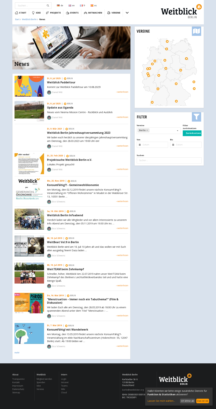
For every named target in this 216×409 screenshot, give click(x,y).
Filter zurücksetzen (189, 127)
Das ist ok (202, 400)
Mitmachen (93, 13)
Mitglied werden (44, 379)
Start (20, 13)
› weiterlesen (122, 91)
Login (63, 379)
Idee (36, 13)
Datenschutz (18, 389)
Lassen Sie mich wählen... (161, 400)
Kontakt (16, 382)
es (94, 5)
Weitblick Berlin (29, 19)
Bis (171, 139)
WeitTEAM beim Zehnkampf (65, 269)
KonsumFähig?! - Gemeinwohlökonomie (73, 185)
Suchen (140, 155)
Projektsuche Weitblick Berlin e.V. (69, 160)
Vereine (113, 13)
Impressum (17, 385)
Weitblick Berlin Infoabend (65, 215)
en (72, 5)
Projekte (53, 13)
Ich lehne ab (187, 400)
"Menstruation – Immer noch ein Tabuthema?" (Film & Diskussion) (82, 301)
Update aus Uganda (60, 107)
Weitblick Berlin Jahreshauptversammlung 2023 (78, 133)
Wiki (63, 389)
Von (138, 139)
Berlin (143, 130)
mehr (17, 352)
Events (72, 13)
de (60, 5)
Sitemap (16, 392)
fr (82, 5)
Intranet (65, 382)
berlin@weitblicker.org (133, 390)
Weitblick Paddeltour (61, 82)
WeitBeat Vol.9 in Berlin (63, 242)
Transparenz (18, 379)
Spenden (41, 382)
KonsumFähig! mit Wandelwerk (67, 329)
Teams (64, 385)
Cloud (64, 392)
